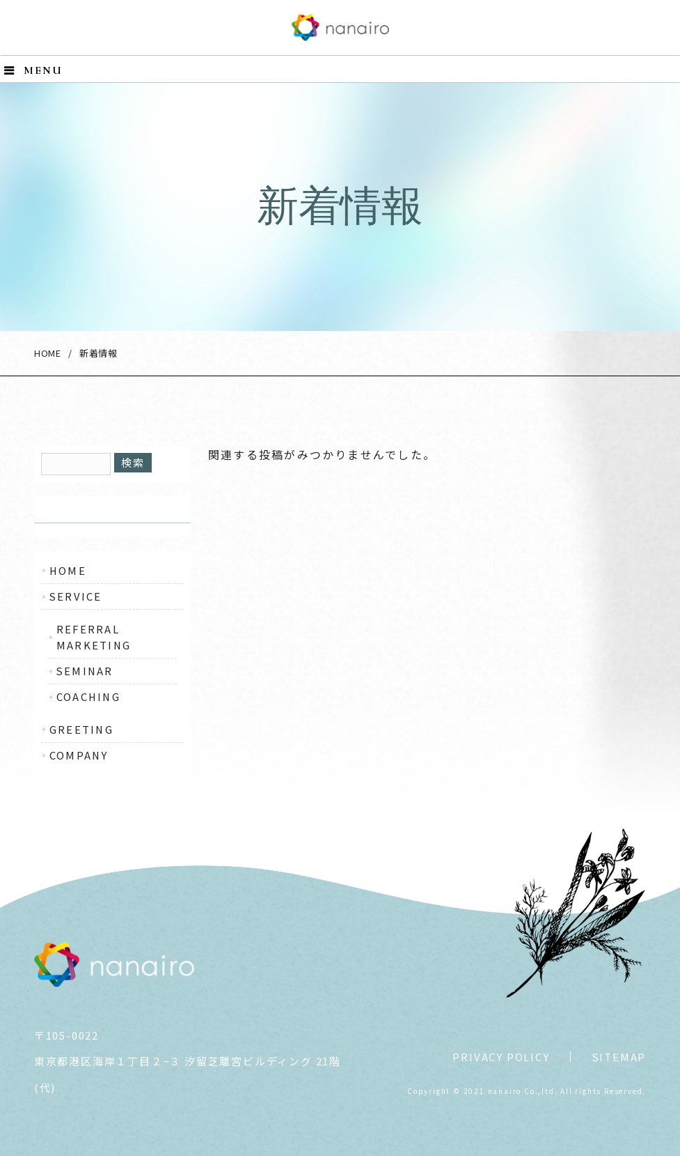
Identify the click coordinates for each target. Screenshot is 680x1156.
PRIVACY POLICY (500, 1056)
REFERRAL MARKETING (93, 637)
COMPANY (79, 755)
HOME (47, 353)
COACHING (88, 696)
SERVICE (75, 596)
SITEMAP (619, 1056)
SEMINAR (84, 670)
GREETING (81, 729)
